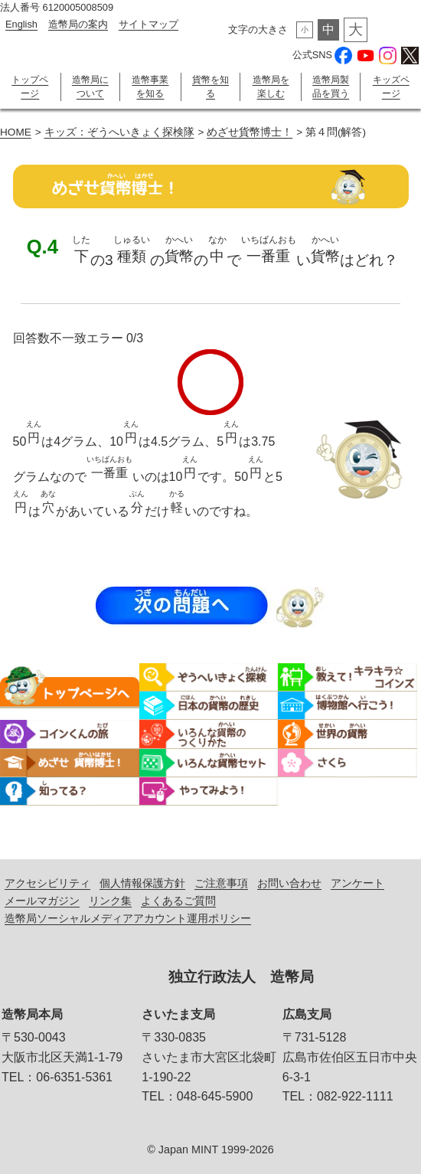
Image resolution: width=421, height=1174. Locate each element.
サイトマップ (148, 24)
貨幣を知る (210, 86)
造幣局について (90, 86)
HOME (15, 132)
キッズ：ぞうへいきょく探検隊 (119, 132)
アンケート (357, 883)
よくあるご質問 (178, 900)
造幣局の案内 (78, 24)
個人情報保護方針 (142, 883)
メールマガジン (42, 900)
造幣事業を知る (150, 86)
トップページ (29, 86)
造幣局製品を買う (330, 86)
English (21, 24)
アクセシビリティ (47, 883)
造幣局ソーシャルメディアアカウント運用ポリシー (128, 918)
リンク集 (110, 900)
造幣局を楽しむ (271, 86)
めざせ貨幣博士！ (249, 132)
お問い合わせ (289, 883)
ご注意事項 (221, 883)
